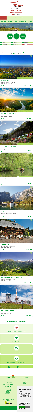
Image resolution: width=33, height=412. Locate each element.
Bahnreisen (25, 382)
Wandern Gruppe (21, 18)
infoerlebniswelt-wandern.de (8, 384)
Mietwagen (8, 394)
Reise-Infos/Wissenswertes (20, 21)
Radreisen (10, 21)
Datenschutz (11, 406)
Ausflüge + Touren (8, 395)
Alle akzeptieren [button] (21, 406)
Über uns (23, 36)
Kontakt (30, 21)
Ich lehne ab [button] (27, 406)
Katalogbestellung (8, 388)
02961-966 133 (16, 10)
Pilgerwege (3, 21)
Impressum (6, 406)
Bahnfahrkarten (8, 392)
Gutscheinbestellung (8, 390)
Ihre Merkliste (17, 14)
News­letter (10, 36)
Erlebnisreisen (25, 381)
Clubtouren (24, 383)
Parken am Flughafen (8, 393)
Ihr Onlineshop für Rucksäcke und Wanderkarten (8, 400)
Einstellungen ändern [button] (22, 408)
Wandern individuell (12, 18)
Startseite (3, 18)
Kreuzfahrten (25, 380)
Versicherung (8, 391)
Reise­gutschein (16, 36)
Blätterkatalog (8, 389)
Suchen (25, 44)
